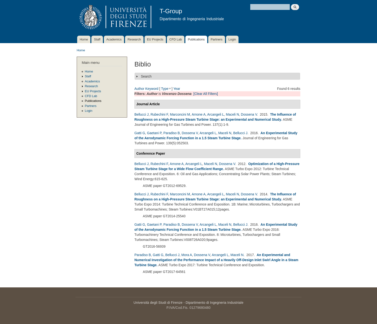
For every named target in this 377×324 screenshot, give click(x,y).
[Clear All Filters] (205, 94)
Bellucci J (141, 114)
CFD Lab (175, 39)
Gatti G (139, 133)
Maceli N (232, 114)
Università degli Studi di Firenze (158, 302)
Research (134, 39)
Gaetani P (154, 133)
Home (84, 39)
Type (164, 89)
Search (146, 76)
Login (232, 39)
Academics (114, 39)
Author (139, 89)
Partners (216, 39)
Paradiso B (171, 133)
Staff (97, 39)
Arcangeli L (215, 114)
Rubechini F (159, 114)
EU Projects (155, 39)
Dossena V (249, 114)
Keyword (151, 89)
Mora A (186, 255)
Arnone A (199, 114)
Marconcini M (180, 114)
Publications (196, 39)
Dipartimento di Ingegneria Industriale (214, 302)
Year (176, 89)
